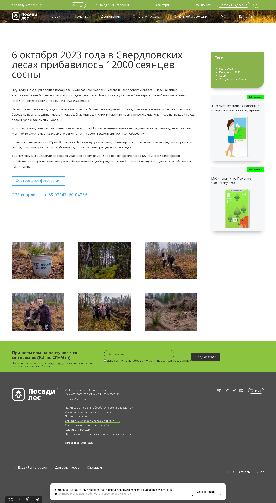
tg (226, 391)
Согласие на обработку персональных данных (92, 420)
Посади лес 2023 (230, 72)
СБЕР (222, 75)
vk (218, 391)
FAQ (223, 16)
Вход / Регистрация (32, 467)
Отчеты (244, 472)
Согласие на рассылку (78, 429)
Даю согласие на (147, 360)
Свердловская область (233, 79)
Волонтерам (162, 5)
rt (241, 391)
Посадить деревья (233, 5)
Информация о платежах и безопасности (89, 412)
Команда (81, 16)
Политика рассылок (76, 416)
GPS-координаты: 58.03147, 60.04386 (49, 194)
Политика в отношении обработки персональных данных (99, 407)
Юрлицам (94, 467)
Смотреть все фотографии (39, 180)
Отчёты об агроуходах (191, 16)
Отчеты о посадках (147, 16)
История (55, 16)
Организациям (202, 5)
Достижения (110, 16)
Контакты (246, 16)
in (234, 391)
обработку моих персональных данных (161, 360)
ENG (256, 5)
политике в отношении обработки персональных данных (94, 493)
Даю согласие (206, 491)
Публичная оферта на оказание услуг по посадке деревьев (99, 434)
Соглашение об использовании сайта (87, 425)
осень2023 (226, 68)
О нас (260, 472)
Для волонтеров (67, 467)
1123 (80, 5)
